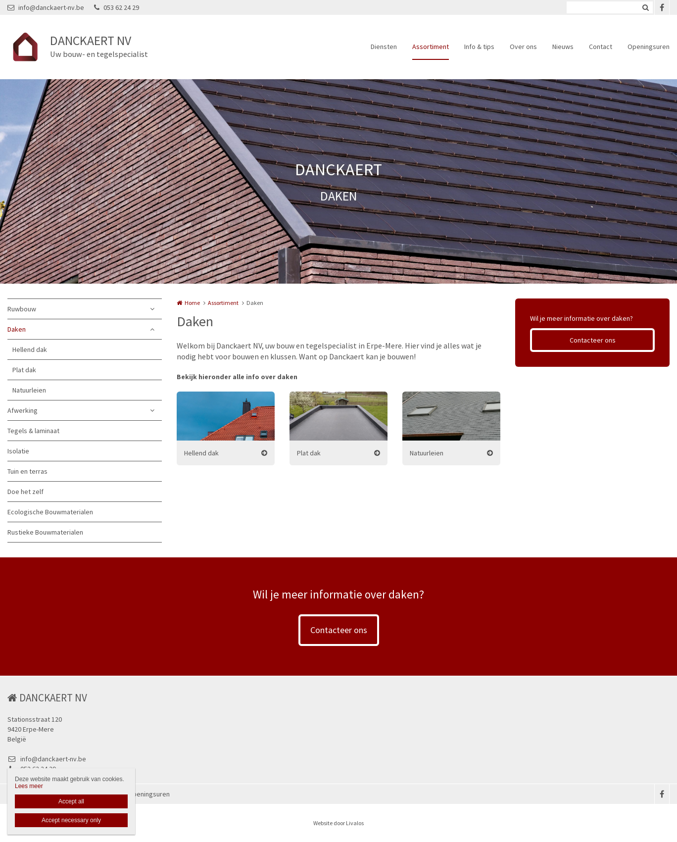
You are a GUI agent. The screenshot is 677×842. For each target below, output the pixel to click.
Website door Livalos (338, 823)
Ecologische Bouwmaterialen (50, 511)
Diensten (384, 46)
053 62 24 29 (116, 7)
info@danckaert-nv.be (45, 7)
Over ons (523, 46)
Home (192, 302)
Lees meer (29, 786)
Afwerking (22, 410)
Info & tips (479, 46)
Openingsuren (649, 46)
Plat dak (24, 369)
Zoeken (645, 7)
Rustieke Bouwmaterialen (45, 532)
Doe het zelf (25, 491)
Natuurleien (29, 390)
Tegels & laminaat (33, 430)
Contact (600, 46)
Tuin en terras (27, 471)
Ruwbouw (21, 308)
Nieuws (563, 46)
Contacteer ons (593, 340)
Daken (16, 329)
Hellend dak (29, 349)
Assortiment (430, 46)
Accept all (71, 801)
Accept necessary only (71, 820)
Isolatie (18, 450)
